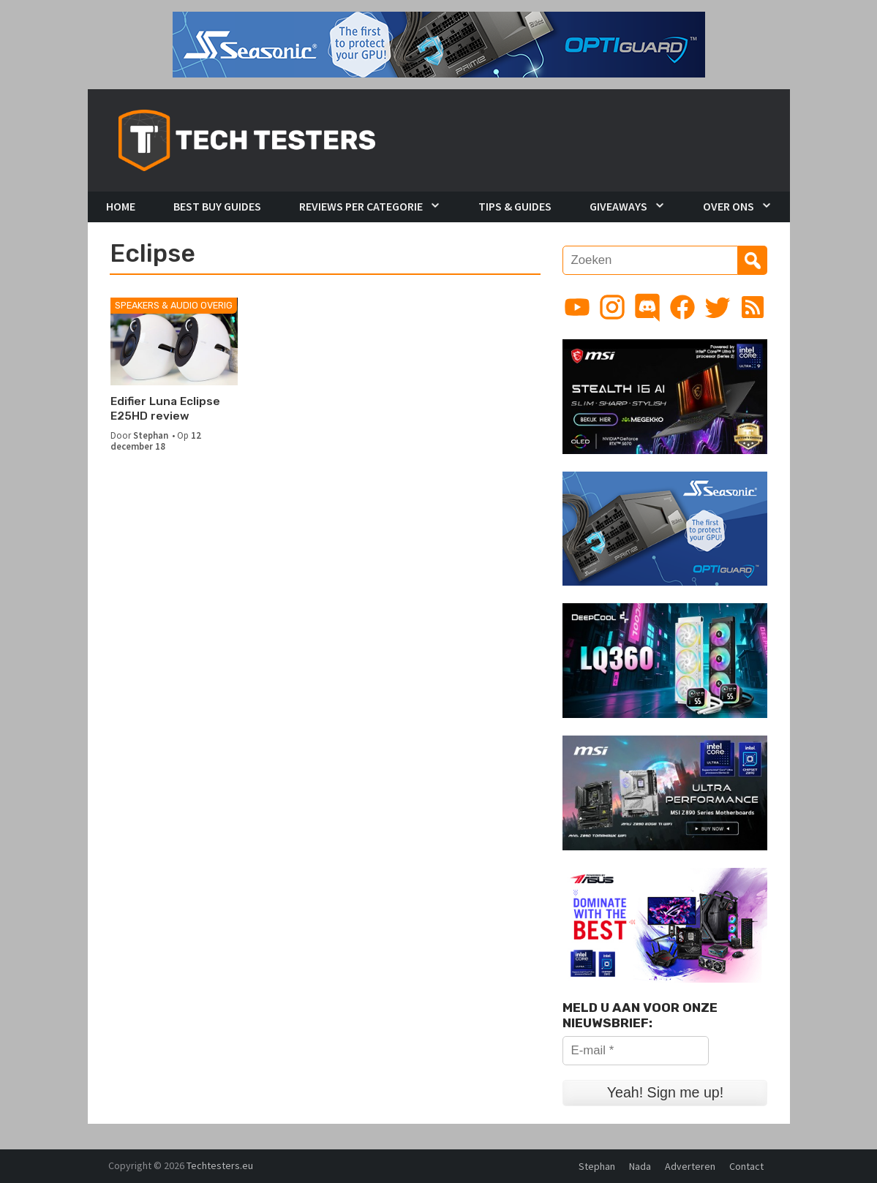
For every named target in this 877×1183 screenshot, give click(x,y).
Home (120, 206)
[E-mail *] (635, 1050)
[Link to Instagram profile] (612, 307)
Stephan (150, 435)
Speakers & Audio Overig (174, 305)
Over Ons (728, 206)
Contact (746, 1166)
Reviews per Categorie (361, 206)
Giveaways (618, 206)
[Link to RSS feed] (752, 307)
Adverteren (690, 1166)
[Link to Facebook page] (682, 307)
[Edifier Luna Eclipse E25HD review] (174, 341)
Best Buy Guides (217, 206)
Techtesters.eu (220, 1165)
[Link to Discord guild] (647, 307)
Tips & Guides (515, 206)
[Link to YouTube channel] (577, 307)
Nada (640, 1166)
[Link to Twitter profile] (717, 307)
